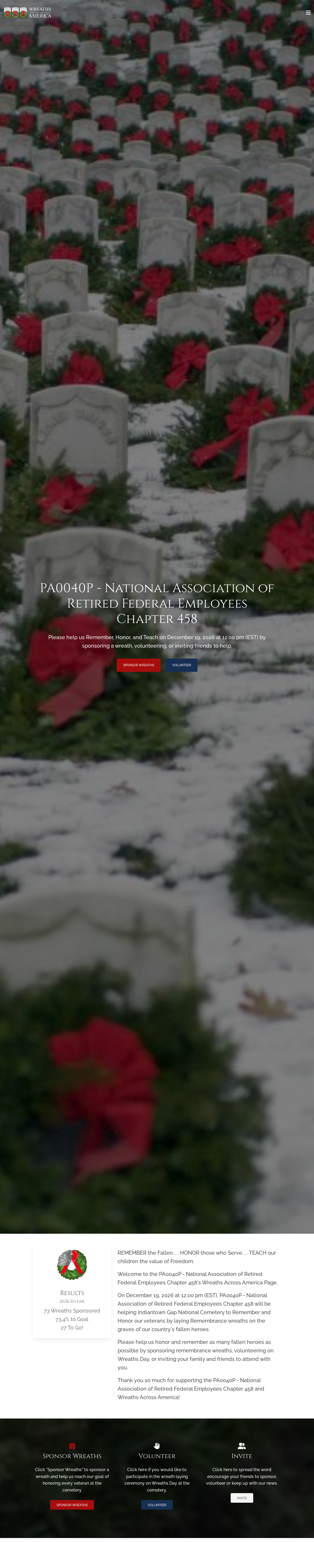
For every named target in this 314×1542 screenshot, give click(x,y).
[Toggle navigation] (308, 12)
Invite (242, 1498)
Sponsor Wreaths (138, 665)
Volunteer (181, 665)
